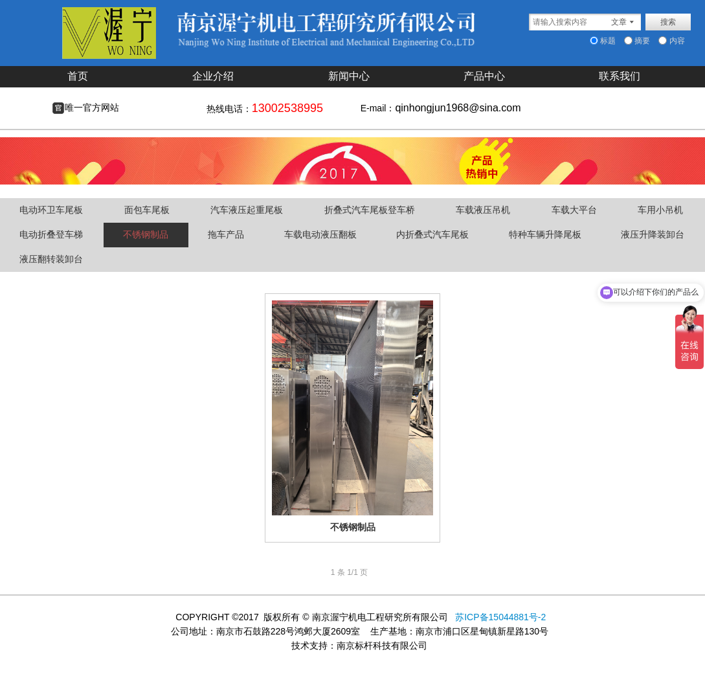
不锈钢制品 (145, 234)
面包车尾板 (147, 210)
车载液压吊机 (483, 210)
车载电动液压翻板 (320, 234)
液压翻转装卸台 (51, 259)
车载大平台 (574, 210)
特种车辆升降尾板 (545, 234)
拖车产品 (226, 234)
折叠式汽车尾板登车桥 (369, 210)
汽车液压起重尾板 (246, 210)
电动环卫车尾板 (51, 210)
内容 (671, 40)
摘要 (637, 40)
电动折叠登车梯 (51, 234)
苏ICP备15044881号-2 (499, 617)
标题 (603, 40)
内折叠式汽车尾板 (432, 234)
